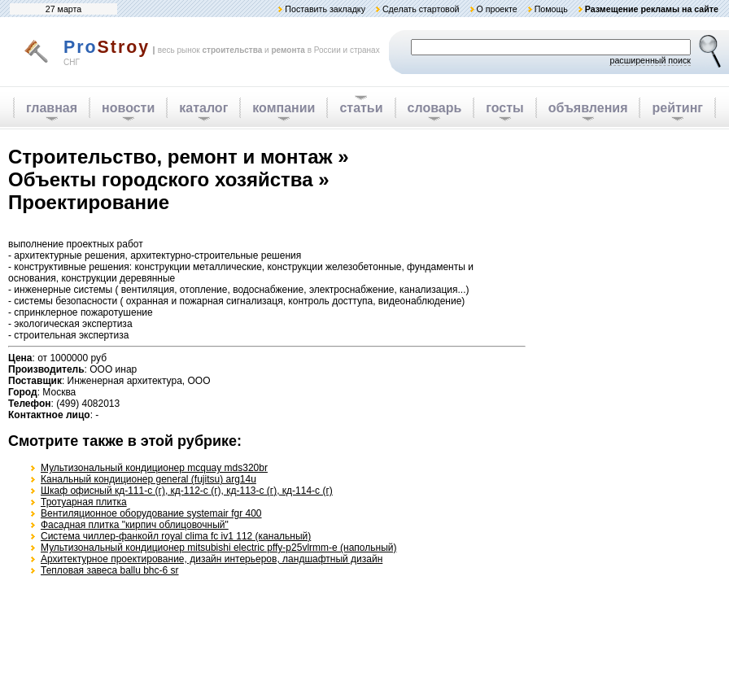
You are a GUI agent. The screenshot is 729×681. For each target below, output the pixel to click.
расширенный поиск (650, 60)
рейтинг (677, 108)
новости (128, 108)
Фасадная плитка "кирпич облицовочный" (135, 524)
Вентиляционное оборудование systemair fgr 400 (151, 513)
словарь (435, 108)
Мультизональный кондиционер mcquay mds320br (154, 468)
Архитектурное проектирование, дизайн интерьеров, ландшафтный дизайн (211, 559)
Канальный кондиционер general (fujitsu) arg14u (148, 479)
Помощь (551, 9)
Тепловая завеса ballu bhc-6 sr (110, 570)
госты (504, 108)
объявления (588, 108)
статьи (360, 108)
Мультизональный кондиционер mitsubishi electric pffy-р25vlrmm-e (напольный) (218, 547)
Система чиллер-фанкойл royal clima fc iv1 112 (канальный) (176, 536)
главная (51, 108)
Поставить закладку (325, 9)
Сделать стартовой (421, 9)
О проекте (496, 9)
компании (283, 108)
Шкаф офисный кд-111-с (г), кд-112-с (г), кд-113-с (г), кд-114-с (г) (187, 490)
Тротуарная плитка (84, 502)
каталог (203, 108)
